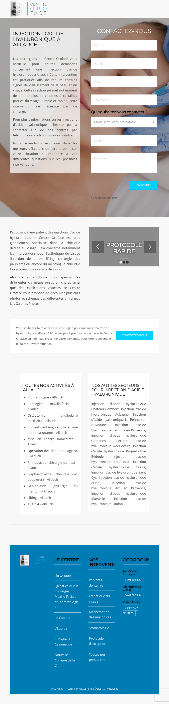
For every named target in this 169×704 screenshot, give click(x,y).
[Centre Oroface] (29, 9)
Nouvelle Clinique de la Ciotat (65, 659)
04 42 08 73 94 (133, 595)
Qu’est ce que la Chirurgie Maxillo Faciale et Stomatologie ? (67, 596)
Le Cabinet (63, 617)
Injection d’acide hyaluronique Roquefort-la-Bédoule (118, 451)
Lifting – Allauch (39, 497)
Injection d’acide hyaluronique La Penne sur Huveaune (118, 419)
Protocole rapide (124, 248)
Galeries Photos (28, 303)
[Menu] (153, 9)
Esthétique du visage (99, 598)
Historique (63, 575)
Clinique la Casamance (63, 641)
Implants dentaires (96, 582)
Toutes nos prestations (97, 656)
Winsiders (112, 688)
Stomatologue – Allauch (45, 397)
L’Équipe (61, 628)
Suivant (150, 247)
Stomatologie (99, 628)
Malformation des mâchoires (100, 614)
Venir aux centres (130, 610)
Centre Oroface (77, 688)
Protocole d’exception (97, 640)
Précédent (98, 247)
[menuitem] (153, 9)
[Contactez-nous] (134, 336)
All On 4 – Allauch (40, 504)
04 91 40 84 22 (133, 580)
